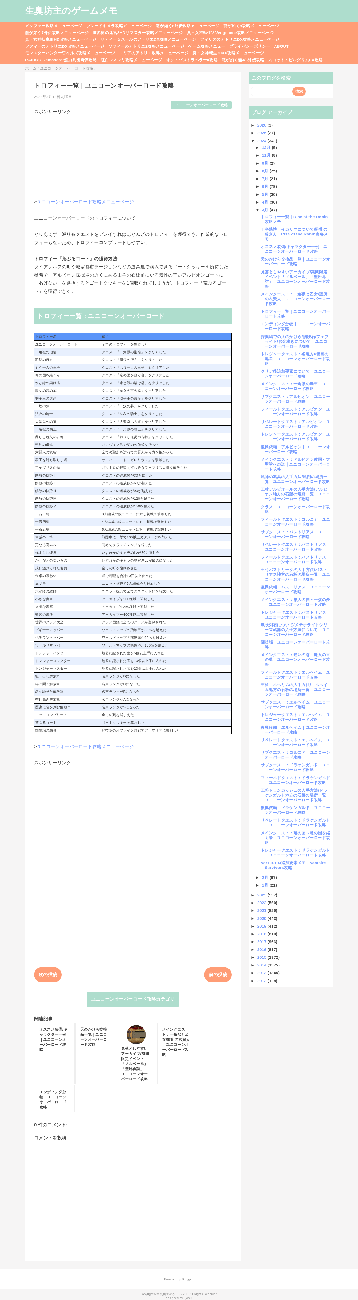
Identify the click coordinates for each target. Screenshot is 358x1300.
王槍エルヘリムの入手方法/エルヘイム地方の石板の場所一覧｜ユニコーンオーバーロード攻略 (295, 689)
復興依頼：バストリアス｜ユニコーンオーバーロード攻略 (295, 589)
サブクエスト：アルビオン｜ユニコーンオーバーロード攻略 (295, 399)
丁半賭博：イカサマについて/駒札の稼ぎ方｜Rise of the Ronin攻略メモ (294, 234)
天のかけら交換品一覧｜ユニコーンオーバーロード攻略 (295, 261)
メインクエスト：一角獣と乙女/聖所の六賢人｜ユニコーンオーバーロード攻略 (295, 299)
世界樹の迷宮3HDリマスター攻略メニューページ (138, 32)
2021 (262, 910)
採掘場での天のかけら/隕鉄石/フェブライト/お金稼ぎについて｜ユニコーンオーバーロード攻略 (294, 341)
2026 (262, 125)
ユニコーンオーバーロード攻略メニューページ (85, 201)
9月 (266, 163)
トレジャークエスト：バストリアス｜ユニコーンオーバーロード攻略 (295, 614)
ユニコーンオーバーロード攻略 (201, 105)
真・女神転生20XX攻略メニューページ (228, 53)
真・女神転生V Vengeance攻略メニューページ (230, 32)
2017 (262, 941)
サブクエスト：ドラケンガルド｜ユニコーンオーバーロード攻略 (295, 767)
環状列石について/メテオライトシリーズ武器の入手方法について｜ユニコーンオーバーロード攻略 (295, 630)
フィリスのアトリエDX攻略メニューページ (240, 39)
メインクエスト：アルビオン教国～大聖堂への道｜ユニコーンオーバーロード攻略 (295, 464)
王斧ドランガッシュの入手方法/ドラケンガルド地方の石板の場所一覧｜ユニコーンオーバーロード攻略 (295, 795)
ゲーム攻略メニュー (206, 46)
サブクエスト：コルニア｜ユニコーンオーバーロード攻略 (295, 754)
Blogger (187, 1279)
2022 (262, 902)
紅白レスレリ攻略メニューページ (131, 60)
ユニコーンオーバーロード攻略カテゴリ (132, 999)
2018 (262, 934)
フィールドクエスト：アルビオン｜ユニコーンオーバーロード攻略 (295, 411)
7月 (266, 178)
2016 (262, 949)
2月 (266, 877)
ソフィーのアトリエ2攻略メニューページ (146, 46)
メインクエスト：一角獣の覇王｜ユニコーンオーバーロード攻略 (295, 386)
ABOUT (281, 46)
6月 (266, 186)
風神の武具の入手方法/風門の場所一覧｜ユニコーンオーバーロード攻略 (295, 479)
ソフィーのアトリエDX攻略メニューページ (64, 46)
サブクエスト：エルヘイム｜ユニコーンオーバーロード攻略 (295, 704)
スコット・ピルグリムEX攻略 (295, 60)
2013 (262, 972)
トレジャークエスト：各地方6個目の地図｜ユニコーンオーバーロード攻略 (295, 359)
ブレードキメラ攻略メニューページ (119, 25)
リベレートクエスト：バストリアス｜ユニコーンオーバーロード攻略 (295, 546)
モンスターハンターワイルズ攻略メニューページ (70, 53)
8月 (266, 171)
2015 (262, 957)
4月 (266, 202)
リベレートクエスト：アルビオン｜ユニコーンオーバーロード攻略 (295, 424)
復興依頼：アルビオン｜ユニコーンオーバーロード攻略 (295, 449)
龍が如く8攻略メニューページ (251, 25)
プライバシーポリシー (249, 46)
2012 (262, 980)
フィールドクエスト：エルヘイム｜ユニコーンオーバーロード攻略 (295, 674)
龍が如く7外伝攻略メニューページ (57, 32)
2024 (262, 141)
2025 (262, 133)
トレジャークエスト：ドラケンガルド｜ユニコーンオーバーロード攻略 (295, 852)
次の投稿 (48, 974)
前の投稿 (218, 974)
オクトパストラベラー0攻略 (192, 60)
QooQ (188, 1298)
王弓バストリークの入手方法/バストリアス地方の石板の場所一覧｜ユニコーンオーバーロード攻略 (295, 574)
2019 (262, 926)
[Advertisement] (133, 152)
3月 (266, 210)
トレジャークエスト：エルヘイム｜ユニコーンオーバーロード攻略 (295, 717)
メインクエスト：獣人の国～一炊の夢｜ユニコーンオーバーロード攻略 (295, 602)
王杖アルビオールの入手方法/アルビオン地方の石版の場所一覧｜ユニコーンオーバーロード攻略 (295, 494)
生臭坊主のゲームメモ (71, 11)
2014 (262, 965)
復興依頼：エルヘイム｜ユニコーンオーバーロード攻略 (295, 729)
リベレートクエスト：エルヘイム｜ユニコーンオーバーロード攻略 (295, 742)
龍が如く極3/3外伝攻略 (243, 60)
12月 (267, 147)
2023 (262, 895)
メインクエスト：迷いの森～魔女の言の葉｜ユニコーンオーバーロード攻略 (295, 659)
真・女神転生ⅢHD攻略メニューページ (60, 39)
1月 (266, 885)
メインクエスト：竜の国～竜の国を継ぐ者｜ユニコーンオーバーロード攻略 (295, 838)
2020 (262, 918)
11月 (267, 155)
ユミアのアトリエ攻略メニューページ (154, 53)
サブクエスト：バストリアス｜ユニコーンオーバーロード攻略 (295, 534)
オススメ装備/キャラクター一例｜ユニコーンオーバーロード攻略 (294, 249)
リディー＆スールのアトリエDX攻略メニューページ (148, 39)
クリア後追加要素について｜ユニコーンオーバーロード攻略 (295, 373)
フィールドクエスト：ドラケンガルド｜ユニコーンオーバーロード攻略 (295, 780)
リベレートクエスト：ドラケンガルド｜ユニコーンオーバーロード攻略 (295, 822)
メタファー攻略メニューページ (53, 25)
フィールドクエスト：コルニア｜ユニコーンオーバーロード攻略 (295, 521)
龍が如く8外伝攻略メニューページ (187, 25)
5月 (266, 194)
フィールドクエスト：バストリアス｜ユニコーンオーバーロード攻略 (295, 559)
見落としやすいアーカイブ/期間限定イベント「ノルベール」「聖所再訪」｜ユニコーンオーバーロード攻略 (295, 279)
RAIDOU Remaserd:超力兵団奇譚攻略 (61, 60)
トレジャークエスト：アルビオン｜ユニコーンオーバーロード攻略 (295, 436)
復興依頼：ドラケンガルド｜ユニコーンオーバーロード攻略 (295, 810)
